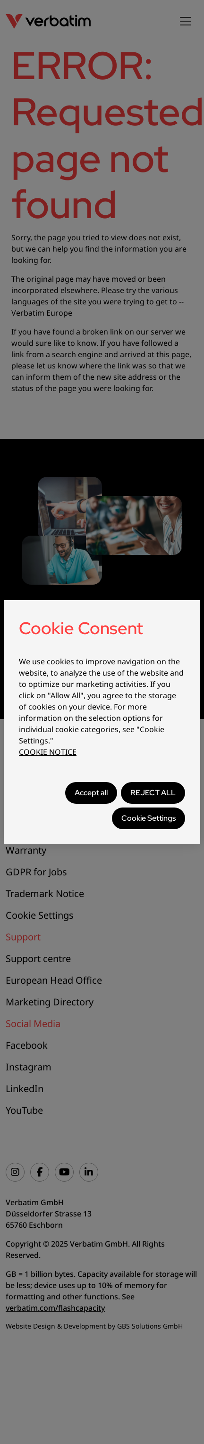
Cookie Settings (148, 818)
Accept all (91, 793)
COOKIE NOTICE (47, 752)
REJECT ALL (153, 793)
